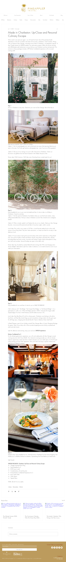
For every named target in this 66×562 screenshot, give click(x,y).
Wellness (57, 20)
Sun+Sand (45, 20)
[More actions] (57, 29)
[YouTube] (62, 548)
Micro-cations (33, 20)
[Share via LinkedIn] (15, 491)
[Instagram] (55, 548)
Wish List (51, 20)
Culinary (15, 20)
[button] (63, 19)
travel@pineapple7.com (58, 557)
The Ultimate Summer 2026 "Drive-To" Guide (10, 517)
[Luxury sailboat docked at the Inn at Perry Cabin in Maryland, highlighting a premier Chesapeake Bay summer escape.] (11, 508)
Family (21, 20)
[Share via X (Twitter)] (12, 491)
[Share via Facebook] (8, 491)
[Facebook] (52, 548)
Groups (26, 20)
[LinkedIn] (57, 548)
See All (63, 500)
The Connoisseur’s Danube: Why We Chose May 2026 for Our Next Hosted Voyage (33, 517)
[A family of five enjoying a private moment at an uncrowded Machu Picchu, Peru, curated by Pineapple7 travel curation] (55, 508)
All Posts (2, 20)
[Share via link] (18, 491)
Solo (39, 20)
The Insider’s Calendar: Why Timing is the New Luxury (54, 517)
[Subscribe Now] (19, 549)
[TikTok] (59, 548)
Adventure (9, 20)
